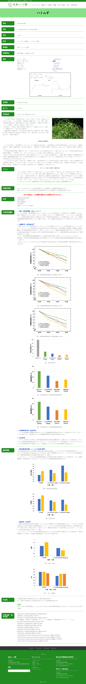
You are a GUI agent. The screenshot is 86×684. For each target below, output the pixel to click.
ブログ (34, 665)
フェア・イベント (36, 660)
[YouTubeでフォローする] (54, 648)
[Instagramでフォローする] (46, 648)
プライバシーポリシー (37, 669)
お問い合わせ (35, 667)
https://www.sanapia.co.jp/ (64, 677)
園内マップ (35, 662)
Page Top (43, 653)
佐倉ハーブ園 (43, 681)
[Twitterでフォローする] (31, 648)
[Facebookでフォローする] (38, 648)
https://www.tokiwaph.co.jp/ (64, 665)
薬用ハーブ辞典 (36, 663)
